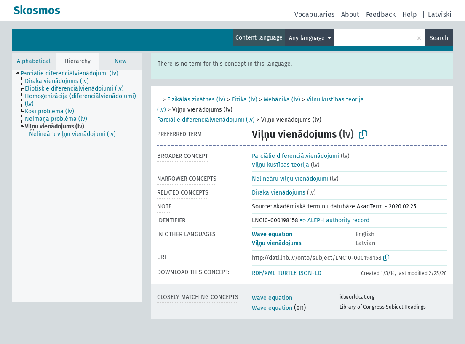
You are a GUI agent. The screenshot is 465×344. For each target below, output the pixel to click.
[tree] (77, 186)
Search (439, 38)
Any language (307, 38)
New (120, 61)
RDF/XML (263, 273)
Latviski (440, 15)
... (159, 99)
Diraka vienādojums (278, 192)
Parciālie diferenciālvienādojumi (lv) (206, 119)
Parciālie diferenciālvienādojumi (295, 156)
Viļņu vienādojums (277, 243)
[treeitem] (73, 73)
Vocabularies (314, 15)
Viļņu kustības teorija (280, 164)
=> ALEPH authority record (334, 220)
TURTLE (287, 273)
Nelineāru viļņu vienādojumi (290, 178)
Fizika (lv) (244, 99)
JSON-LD (310, 273)
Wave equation (272, 234)
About (350, 15)
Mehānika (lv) (282, 99)
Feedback (381, 15)
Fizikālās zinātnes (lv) (196, 99)
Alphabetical (34, 61)
